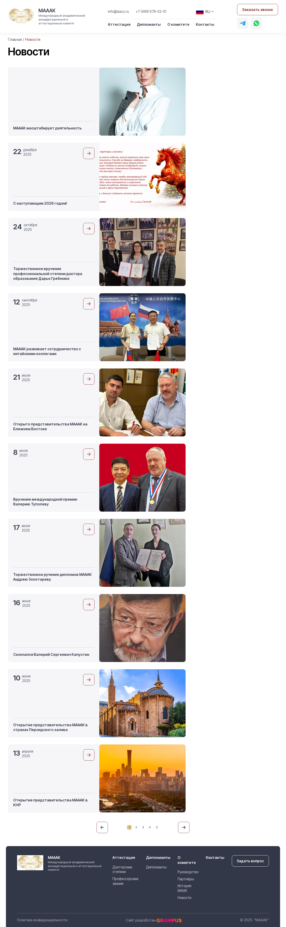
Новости (184, 898)
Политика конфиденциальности (42, 920)
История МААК (184, 888)
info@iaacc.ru (118, 11)
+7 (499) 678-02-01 (151, 11)
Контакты (205, 24)
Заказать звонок (257, 9)
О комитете (178, 24)
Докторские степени (122, 869)
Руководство (187, 872)
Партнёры (185, 879)
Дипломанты (149, 24)
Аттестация (119, 24)
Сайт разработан (154, 920)
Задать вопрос (250, 861)
